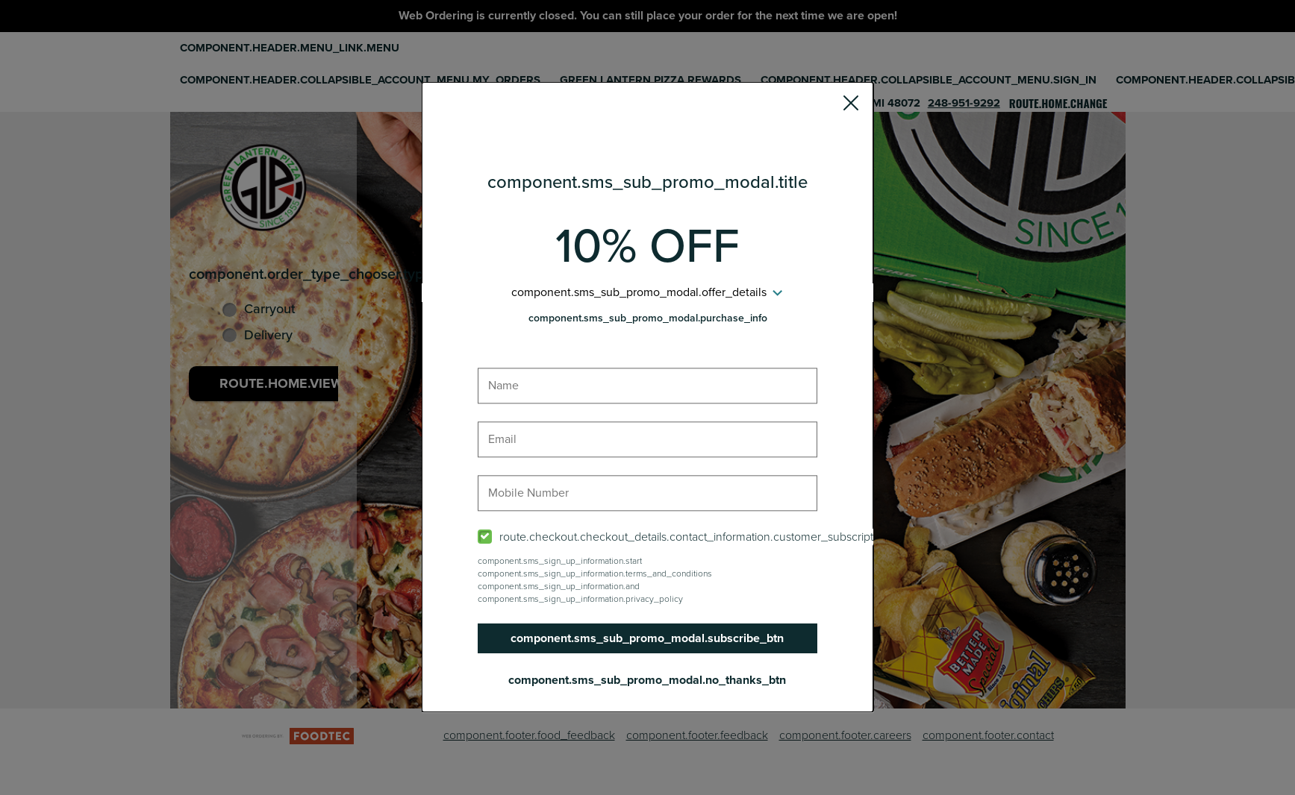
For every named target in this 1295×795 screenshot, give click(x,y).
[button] (850, 105)
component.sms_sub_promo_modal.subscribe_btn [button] (647, 638)
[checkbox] (648, 537)
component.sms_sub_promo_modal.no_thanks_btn (648, 680)
